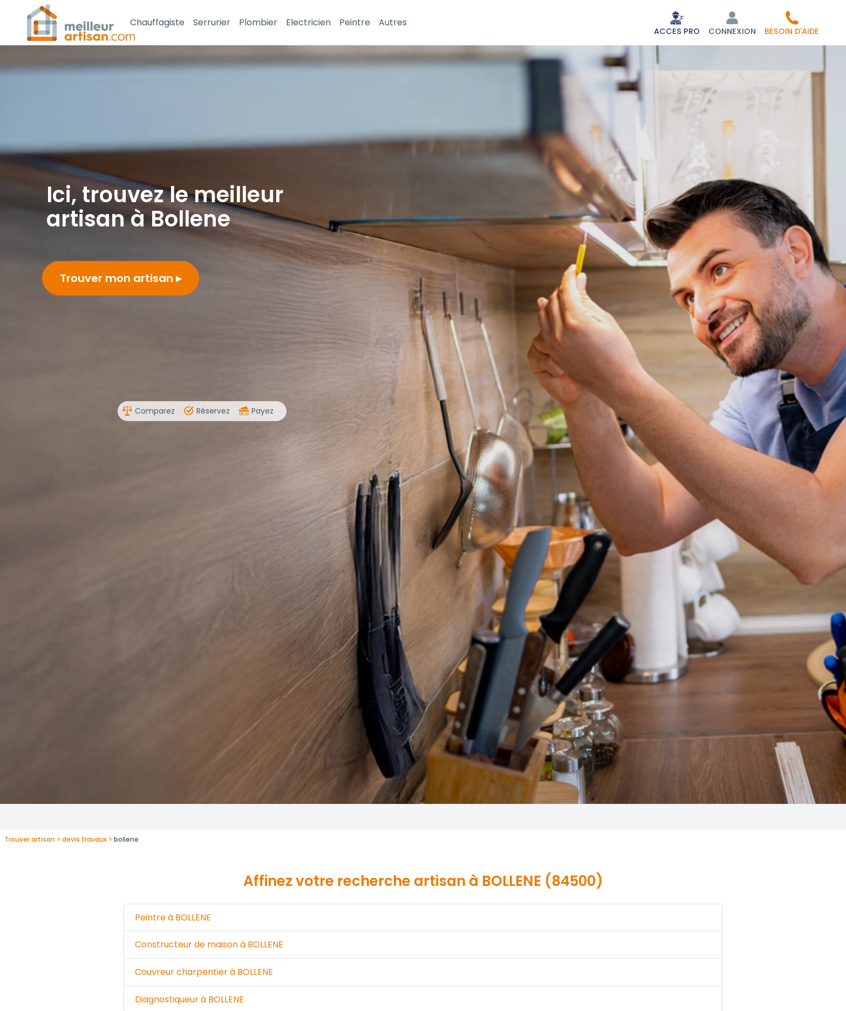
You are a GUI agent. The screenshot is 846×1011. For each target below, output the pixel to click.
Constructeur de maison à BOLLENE (209, 946)
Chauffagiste (170, 23)
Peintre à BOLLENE (173, 919)
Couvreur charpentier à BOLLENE (204, 974)
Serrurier (224, 23)
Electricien (321, 23)
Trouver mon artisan (120, 280)
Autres (406, 23)
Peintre (367, 23)
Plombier (271, 23)
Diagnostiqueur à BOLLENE (189, 1001)
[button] (792, 23)
